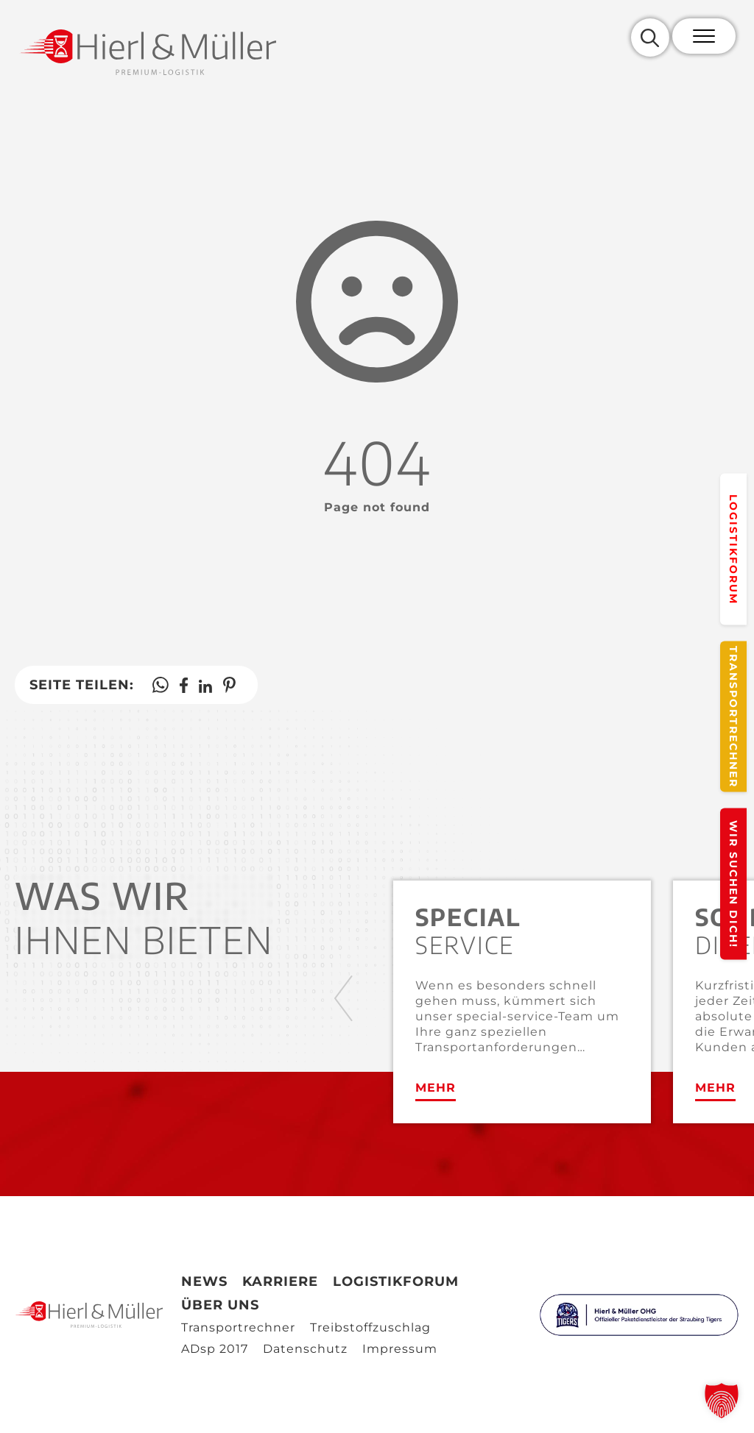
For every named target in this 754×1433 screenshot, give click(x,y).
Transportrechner (733, 717)
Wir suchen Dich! (733, 884)
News (204, 1281)
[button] (721, 1400)
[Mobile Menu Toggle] (704, 36)
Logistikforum (733, 549)
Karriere (280, 1281)
